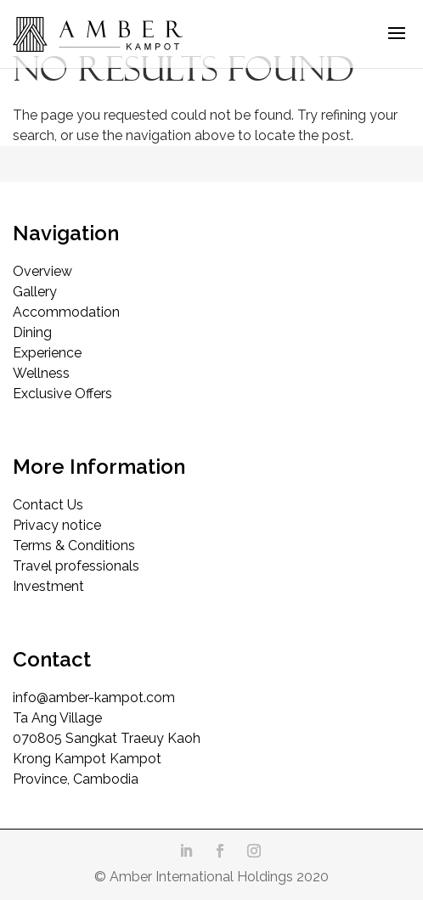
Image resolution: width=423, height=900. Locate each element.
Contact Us (48, 505)
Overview (42, 271)
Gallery (35, 292)
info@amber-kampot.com (94, 697)
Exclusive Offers (62, 393)
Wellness (41, 373)
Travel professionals (76, 566)
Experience (47, 353)
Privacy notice (57, 525)
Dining (32, 332)
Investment (48, 586)
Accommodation (66, 312)
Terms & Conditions (74, 545)
